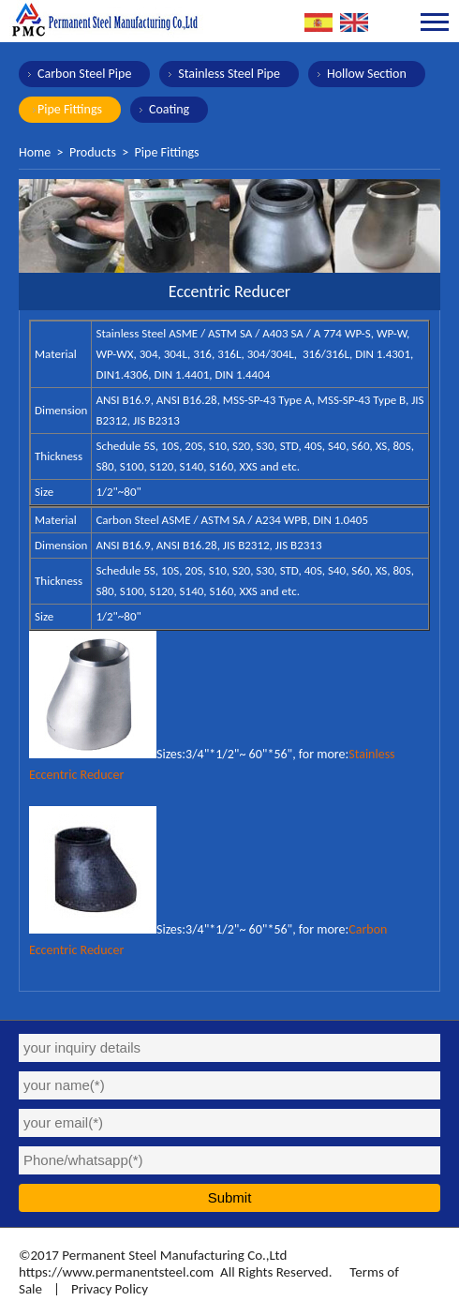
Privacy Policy (109, 1288)
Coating (169, 109)
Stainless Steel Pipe (229, 74)
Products (92, 152)
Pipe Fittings (69, 109)
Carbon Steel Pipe (84, 74)
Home (35, 152)
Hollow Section (367, 74)
